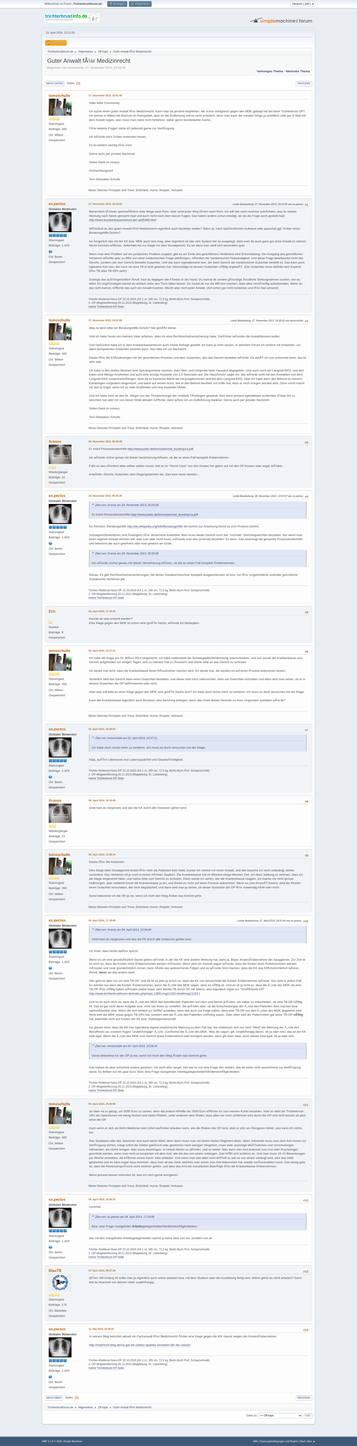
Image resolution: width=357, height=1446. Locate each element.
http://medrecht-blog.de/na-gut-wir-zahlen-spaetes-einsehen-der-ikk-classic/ (140, 1345)
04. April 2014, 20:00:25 (102, 1199)
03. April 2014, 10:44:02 (102, 729)
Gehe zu (251, 1415)
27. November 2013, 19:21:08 (105, 320)
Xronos (55, 442)
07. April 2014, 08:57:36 (102, 1270)
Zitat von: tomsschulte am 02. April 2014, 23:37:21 (126, 738)
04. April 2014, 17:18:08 (102, 920)
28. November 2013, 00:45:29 (105, 495)
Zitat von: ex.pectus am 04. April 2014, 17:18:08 (124, 1216)
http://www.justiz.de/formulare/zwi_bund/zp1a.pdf (160, 449)
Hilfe (255, 1441)
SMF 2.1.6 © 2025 (52, 1441)
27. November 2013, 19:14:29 (105, 204)
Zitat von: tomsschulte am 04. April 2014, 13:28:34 (126, 1046)
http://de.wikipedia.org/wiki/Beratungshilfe (155, 526)
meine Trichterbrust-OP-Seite (106, 306)
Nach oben (53, 1397)
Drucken (304, 83)
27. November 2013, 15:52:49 (105, 95)
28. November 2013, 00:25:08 (105, 441)
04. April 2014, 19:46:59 (102, 1104)
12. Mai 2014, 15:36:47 (101, 1329)
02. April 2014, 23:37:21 (102, 650)
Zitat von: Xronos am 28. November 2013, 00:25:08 (126, 505)
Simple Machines (72, 1441)
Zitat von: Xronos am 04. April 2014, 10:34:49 (123, 929)
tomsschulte (59, 96)
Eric (52, 611)
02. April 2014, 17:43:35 (102, 611)
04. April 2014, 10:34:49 (102, 800)
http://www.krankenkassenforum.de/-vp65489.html (122, 220)
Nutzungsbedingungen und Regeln (279, 1441)
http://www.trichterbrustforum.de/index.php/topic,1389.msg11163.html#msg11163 (143, 993)
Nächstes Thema (298, 71)
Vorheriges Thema (270, 71)
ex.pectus (57, 204)
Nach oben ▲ (307, 1441)
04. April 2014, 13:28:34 (102, 854)
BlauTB (55, 1271)
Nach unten (54, 83)
